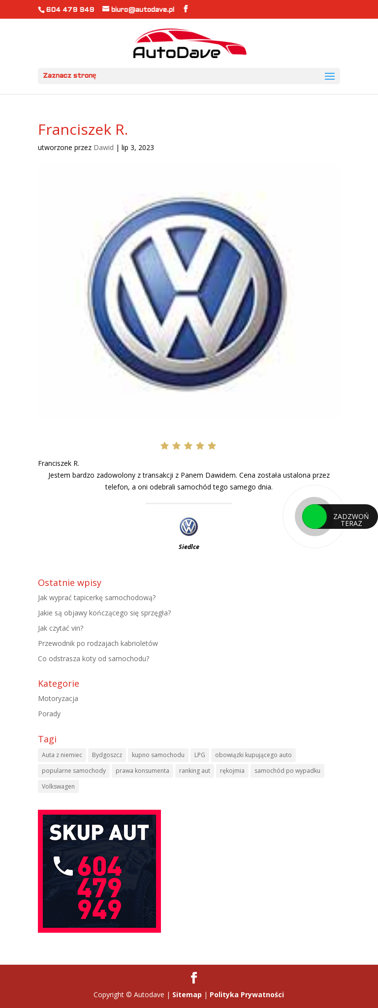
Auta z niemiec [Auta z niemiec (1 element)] (62, 755)
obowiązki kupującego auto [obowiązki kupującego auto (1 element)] (253, 755)
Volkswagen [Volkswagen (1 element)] (58, 786)
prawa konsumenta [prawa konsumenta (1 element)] (142, 770)
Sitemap (187, 994)
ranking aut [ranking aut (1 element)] (194, 770)
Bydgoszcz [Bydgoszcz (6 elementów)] (107, 755)
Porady (49, 713)
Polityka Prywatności (247, 994)
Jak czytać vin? (60, 628)
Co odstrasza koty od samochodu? (93, 658)
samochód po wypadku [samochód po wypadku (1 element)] (287, 770)
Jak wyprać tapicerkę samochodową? (97, 597)
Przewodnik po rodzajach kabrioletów (98, 643)
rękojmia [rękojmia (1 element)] (232, 770)
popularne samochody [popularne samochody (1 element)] (74, 770)
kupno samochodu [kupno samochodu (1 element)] (158, 755)
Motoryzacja (58, 698)
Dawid (104, 147)
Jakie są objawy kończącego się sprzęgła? (104, 612)
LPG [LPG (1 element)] (199, 755)
